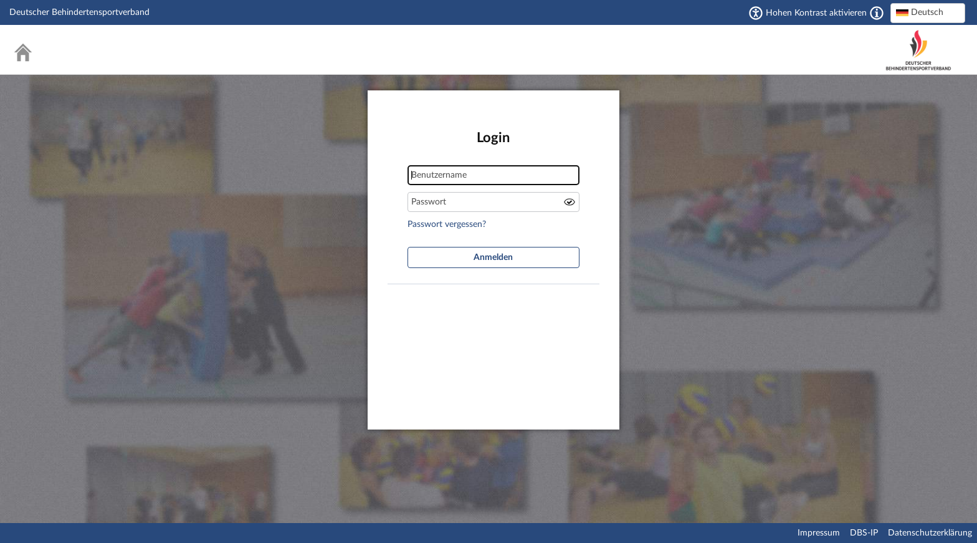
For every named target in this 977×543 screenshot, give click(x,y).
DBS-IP (864, 533)
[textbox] (928, 12)
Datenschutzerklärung (930, 533)
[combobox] (927, 13)
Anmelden (493, 257)
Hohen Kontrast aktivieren (816, 13)
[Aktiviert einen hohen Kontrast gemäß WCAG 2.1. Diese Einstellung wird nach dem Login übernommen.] (876, 13)
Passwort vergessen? (446, 224)
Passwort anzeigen (569, 202)
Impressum (819, 533)
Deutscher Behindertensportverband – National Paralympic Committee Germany (918, 50)
